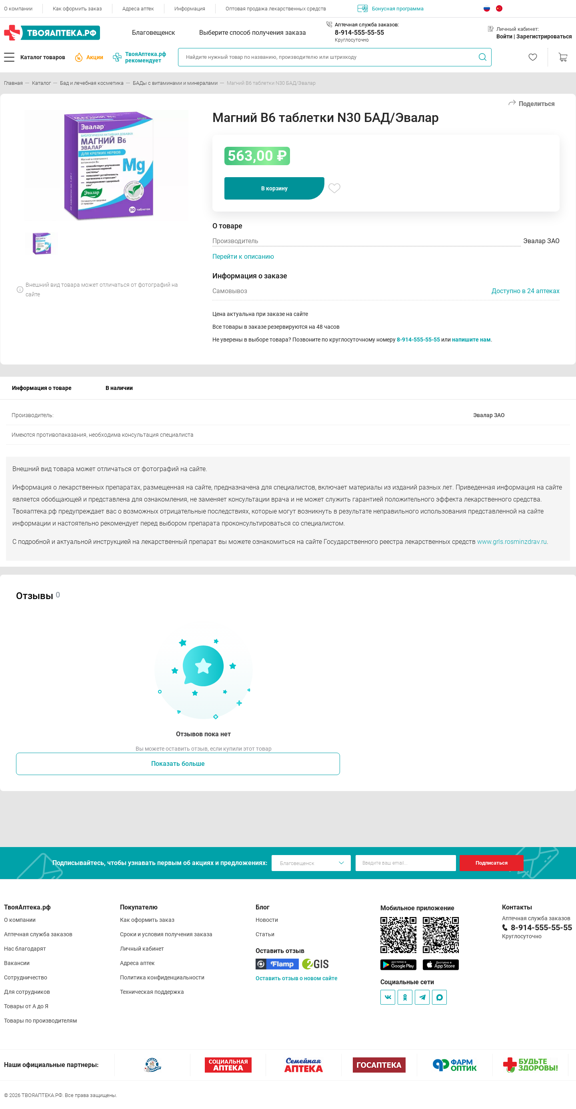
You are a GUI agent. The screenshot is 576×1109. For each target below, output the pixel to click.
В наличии (119, 388)
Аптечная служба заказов (38, 934)
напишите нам (471, 339)
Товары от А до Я (26, 1006)
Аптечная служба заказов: (367, 25)
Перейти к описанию (243, 256)
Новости (267, 920)
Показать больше (178, 763)
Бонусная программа (391, 8)
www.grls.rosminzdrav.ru (512, 542)
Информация (189, 9)
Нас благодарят (25, 948)
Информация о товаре (42, 388)
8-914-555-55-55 (359, 32)
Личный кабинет (142, 948)
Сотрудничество (25, 977)
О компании (18, 9)
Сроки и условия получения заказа (166, 934)
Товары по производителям (40, 1020)
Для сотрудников (27, 992)
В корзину (274, 188)
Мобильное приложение (417, 908)
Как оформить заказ (77, 9)
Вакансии (17, 963)
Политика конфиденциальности (162, 977)
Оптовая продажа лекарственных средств (276, 9)
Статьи (265, 934)
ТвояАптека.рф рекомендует (139, 57)
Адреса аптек (138, 9)
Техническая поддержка (152, 992)
